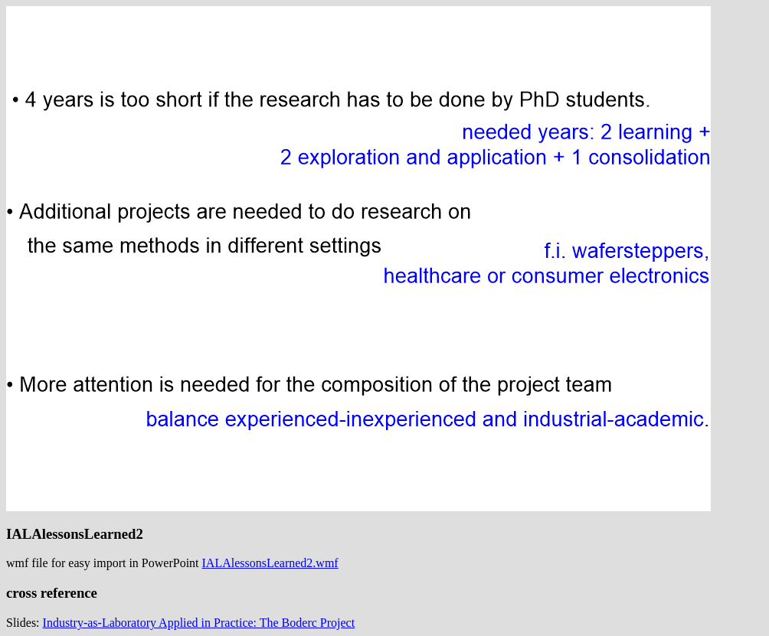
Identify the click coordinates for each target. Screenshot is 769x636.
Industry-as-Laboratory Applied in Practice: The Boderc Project (199, 622)
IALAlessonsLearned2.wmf (270, 562)
